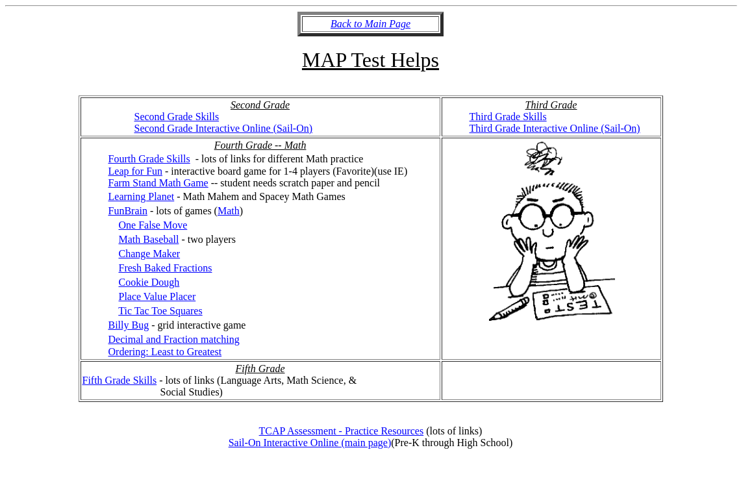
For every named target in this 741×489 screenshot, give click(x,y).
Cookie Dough (149, 282)
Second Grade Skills (177, 116)
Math (229, 210)
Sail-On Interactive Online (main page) (310, 442)
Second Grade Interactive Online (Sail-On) (223, 128)
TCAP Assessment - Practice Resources (341, 430)
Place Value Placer (157, 296)
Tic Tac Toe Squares (160, 310)
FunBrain (127, 210)
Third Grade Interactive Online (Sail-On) (555, 128)
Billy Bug (128, 325)
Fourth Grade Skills (149, 158)
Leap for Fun (135, 171)
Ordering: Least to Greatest (165, 351)
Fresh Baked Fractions (165, 267)
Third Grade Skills (508, 116)
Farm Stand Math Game (158, 182)
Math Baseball (149, 239)
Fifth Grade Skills (119, 380)
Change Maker (150, 253)
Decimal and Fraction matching (174, 339)
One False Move (153, 225)
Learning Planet (141, 196)
